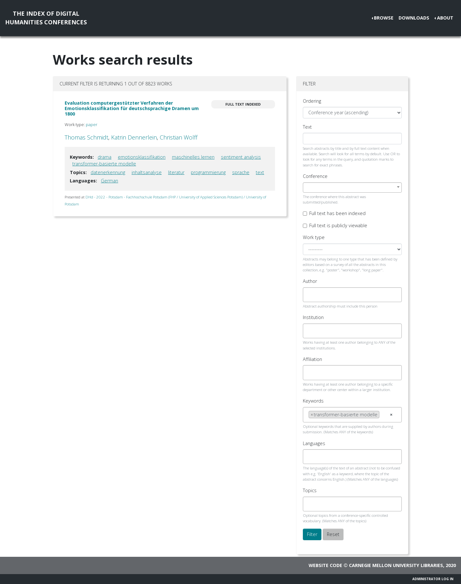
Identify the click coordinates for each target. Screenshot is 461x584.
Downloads (414, 18)
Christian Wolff (179, 137)
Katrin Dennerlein (134, 137)
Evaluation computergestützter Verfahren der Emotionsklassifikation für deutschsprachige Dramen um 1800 (132, 108)
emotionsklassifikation (142, 157)
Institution (313, 317)
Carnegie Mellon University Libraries (396, 565)
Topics (310, 490)
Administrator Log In (432, 579)
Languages (314, 443)
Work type (314, 237)
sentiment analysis (241, 157)
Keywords (313, 401)
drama (104, 157)
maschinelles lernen (193, 157)
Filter (312, 534)
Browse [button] (383, 18)
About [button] (445, 18)
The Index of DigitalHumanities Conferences (46, 18)
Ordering (312, 101)
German (109, 181)
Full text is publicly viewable (338, 225)
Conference (315, 176)
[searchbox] (310, 294)
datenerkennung (108, 172)
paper (91, 124)
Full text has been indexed (337, 213)
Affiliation (312, 359)
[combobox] (352, 187)
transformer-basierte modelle (104, 164)
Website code (325, 565)
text (260, 172)
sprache (240, 172)
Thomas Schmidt (86, 137)
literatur (176, 172)
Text (307, 127)
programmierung (208, 172)
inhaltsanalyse (147, 172)
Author (310, 281)
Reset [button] (333, 534)
